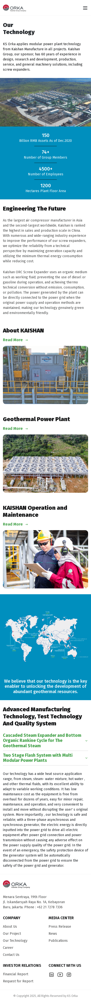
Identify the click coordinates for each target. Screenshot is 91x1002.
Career (8, 948)
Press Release (60, 927)
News (53, 934)
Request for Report (18, 981)
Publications (58, 941)
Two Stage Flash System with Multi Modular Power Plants (45, 758)
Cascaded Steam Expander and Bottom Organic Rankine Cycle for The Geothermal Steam (45, 740)
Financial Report (15, 974)
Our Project (12, 934)
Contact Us (11, 955)
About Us (10, 927)
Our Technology (15, 941)
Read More (15, 340)
